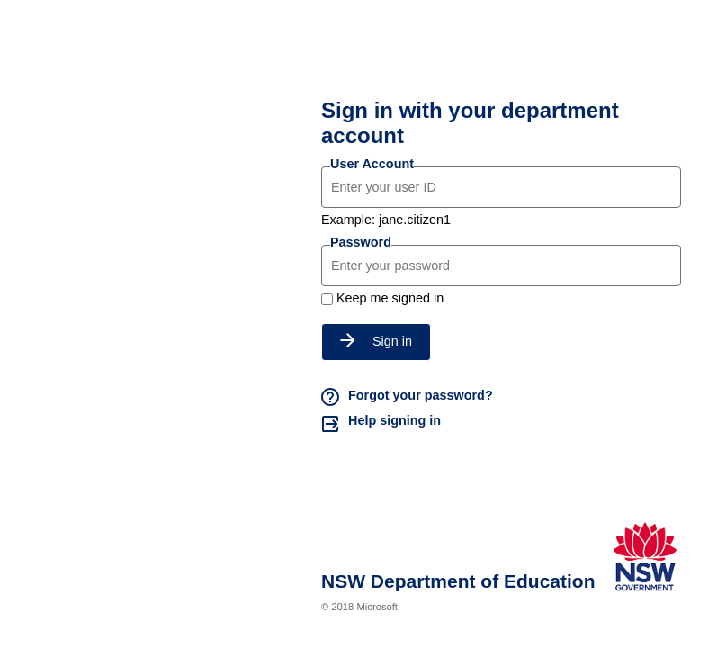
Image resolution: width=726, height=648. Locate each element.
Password (360, 242)
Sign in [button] (376, 341)
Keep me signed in (390, 298)
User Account (372, 164)
